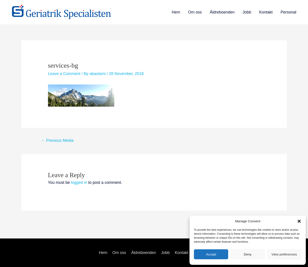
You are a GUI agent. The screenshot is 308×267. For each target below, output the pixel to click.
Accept (211, 254)
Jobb (247, 12)
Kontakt (266, 12)
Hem (176, 12)
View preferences (284, 254)
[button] (299, 221)
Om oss (195, 12)
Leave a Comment (64, 73)
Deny (247, 254)
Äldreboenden (222, 12)
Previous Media (57, 140)
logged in (79, 182)
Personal (288, 12)
